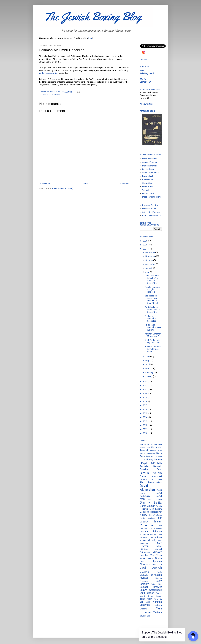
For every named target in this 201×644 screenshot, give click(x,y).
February (149, 372)
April (147, 364)
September (150, 264)
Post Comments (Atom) (62, 188)
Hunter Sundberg (147, 518)
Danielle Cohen (149, 208)
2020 (145, 393)
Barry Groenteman (151, 455)
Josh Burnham (155, 529)
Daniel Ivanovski (149, 166)
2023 (145, 381)
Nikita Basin (146, 558)
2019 (145, 397)
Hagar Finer (156, 512)
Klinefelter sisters (148, 534)
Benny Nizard (148, 179)
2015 (145, 413)
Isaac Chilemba (151, 523)
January (149, 376)
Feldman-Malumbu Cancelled (150, 318)
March (148, 368)
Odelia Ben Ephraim (151, 212)
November (150, 256)
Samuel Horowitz (151, 587)
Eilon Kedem (155, 509)
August (148, 268)
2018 (145, 401)
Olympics (144, 564)
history (143, 515)
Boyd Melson (151, 463)
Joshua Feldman (54, 94)
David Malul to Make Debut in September (152, 309)
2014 (145, 417)
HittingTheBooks (155, 515)
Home (85, 183)
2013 (145, 421)
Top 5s (158, 599)
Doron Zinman (148, 193)
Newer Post (45, 183)
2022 (145, 385)
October (149, 260)
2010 (145, 433)
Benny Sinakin (154, 459)
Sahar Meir (156, 584)
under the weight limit (49, 73)
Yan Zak (145, 190)
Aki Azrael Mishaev (148, 444)
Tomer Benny (155, 596)
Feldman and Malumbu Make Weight (153, 327)
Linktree (143, 59)
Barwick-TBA (145, 82)
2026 (145, 241)
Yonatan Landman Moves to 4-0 (153, 335)
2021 (145, 389)
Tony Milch (146, 599)
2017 (145, 405)
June (147, 356)
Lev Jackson (148, 169)
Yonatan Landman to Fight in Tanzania (153, 289)
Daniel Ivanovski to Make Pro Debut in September (152, 279)
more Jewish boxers (151, 197)
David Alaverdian (150, 159)
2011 (145, 429)
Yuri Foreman (151, 610)
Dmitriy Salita (151, 502)
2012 (145, 425)
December (150, 252)
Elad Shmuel (145, 512)
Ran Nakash (155, 574)
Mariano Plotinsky (148, 540)
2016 (145, 409)
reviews (144, 577)
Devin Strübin (148, 186)
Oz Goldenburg (155, 564)
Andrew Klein (156, 451)
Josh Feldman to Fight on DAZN (152, 341)
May (147, 360)
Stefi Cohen (147, 593)
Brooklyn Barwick (150, 205)
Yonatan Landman (150, 172)
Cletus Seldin (148, 183)
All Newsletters (146, 104)
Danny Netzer (155, 482)
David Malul (147, 176)
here (90, 38)
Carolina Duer (151, 469)
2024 (145, 249)
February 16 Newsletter (150, 89)
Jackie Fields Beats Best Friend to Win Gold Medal (152, 299)
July (147, 272)
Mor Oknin (156, 555)
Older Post (125, 183)
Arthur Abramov (147, 454)
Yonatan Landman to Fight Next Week (153, 349)
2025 (145, 245)
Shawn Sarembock (151, 590)
